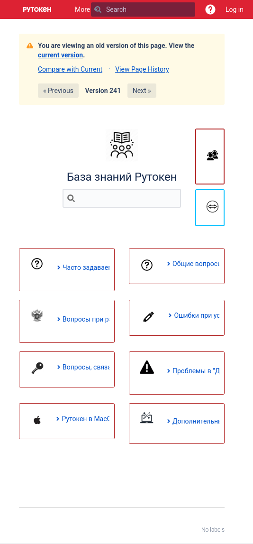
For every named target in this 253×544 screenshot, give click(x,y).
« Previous (58, 90)
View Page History (142, 69)
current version (60, 55)
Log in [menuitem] (235, 9)
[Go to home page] (37, 9)
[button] (210, 9)
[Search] (98, 9)
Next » (142, 90)
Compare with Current (70, 69)
